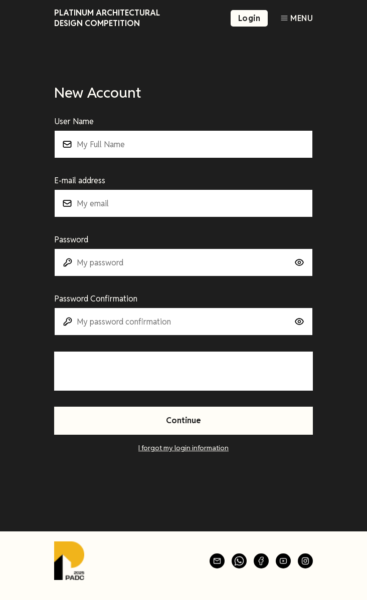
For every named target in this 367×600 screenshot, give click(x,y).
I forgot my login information (183, 447)
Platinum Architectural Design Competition (107, 18)
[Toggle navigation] (296, 18)
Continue (183, 420)
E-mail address (79, 180)
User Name (74, 121)
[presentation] (130, 371)
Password (71, 239)
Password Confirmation (95, 298)
